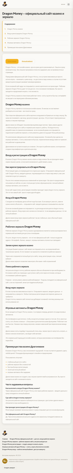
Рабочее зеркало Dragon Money (18, 38)
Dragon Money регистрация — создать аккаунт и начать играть (22, 444)
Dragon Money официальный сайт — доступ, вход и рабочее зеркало (32, 439)
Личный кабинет (27, 61)
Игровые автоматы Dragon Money (19, 43)
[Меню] (66, 4)
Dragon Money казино (15, 29)
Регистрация (12, 61)
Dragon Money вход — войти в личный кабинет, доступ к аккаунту (23, 449)
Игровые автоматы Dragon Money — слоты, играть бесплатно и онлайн (25, 447)
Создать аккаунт (9, 468)
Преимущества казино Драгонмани (19, 47)
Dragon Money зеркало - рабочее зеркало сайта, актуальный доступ (24, 441)
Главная (5, 439)
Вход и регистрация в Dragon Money (20, 34)
